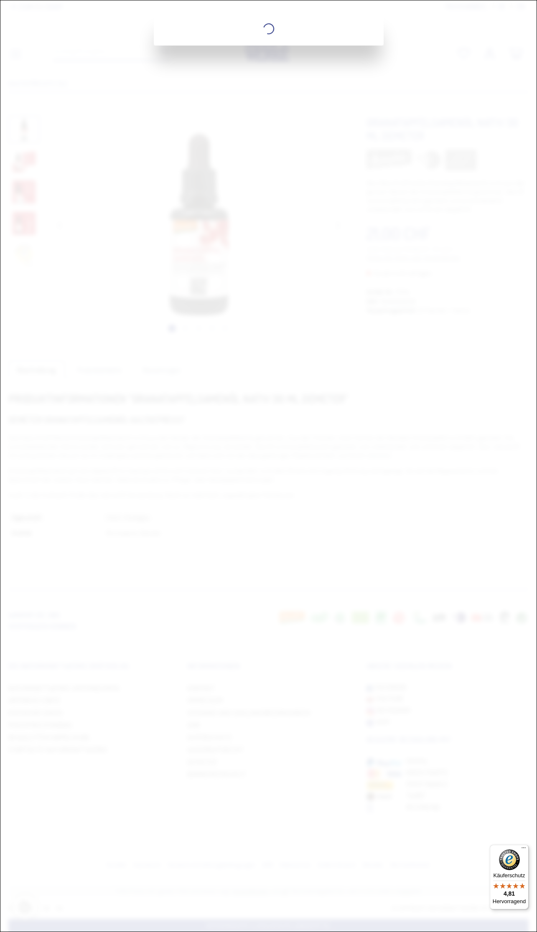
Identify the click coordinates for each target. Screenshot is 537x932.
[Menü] (524, 850)
